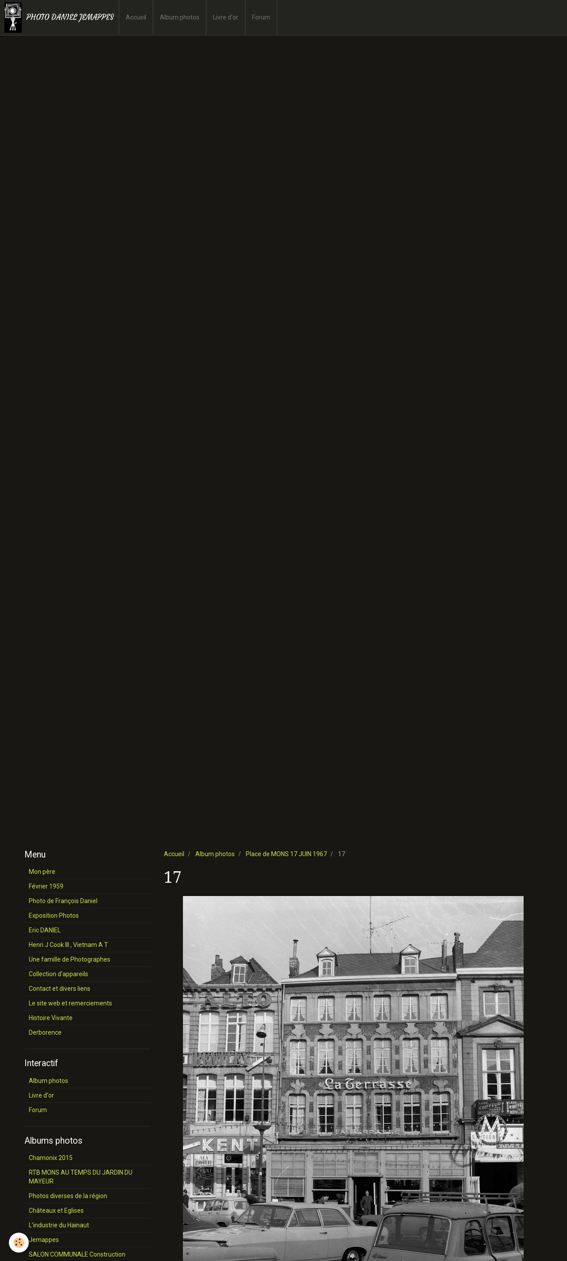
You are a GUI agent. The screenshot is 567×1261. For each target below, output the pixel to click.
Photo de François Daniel (63, 900)
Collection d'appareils (58, 974)
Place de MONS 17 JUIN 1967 (286, 853)
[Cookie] (19, 1243)
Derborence (45, 1032)
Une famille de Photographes (69, 959)
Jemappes (44, 1239)
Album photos (179, 17)
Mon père (42, 871)
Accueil (136, 17)
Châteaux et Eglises (56, 1210)
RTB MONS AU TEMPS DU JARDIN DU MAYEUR (80, 1177)
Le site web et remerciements (70, 1003)
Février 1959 (46, 886)
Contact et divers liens (59, 988)
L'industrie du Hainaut (59, 1225)
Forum (261, 17)
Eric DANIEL (45, 930)
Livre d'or (225, 17)
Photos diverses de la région (68, 1195)
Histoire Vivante (51, 1017)
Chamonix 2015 (51, 1157)
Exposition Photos (54, 915)
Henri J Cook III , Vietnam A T (68, 944)
